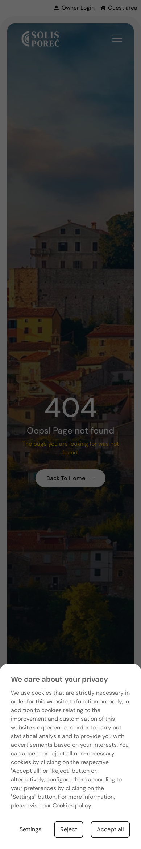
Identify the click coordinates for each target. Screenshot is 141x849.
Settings (30, 829)
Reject (68, 829)
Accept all (110, 829)
